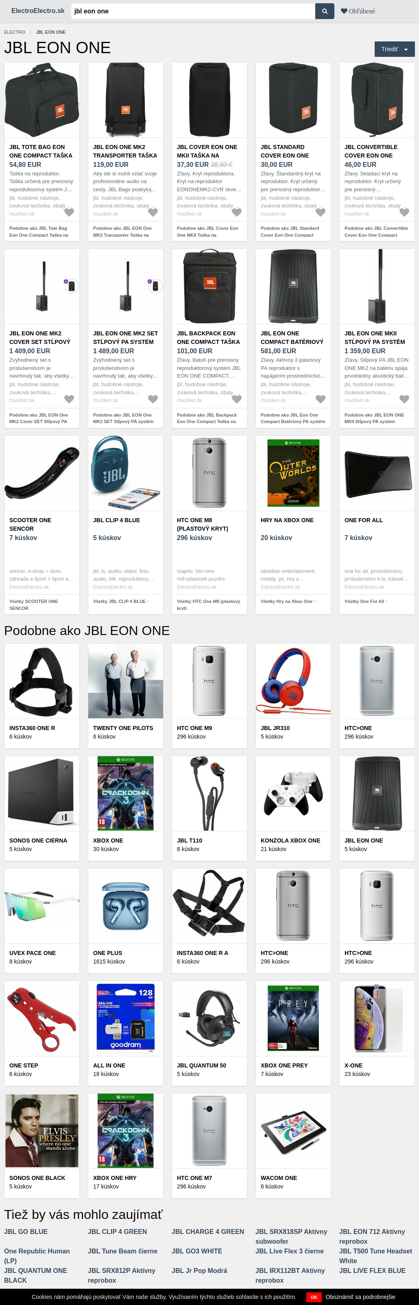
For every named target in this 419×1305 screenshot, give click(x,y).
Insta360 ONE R (32, 728)
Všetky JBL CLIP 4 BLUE (119, 601)
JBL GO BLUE (26, 1231)
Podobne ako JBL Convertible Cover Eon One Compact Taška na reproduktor (376, 235)
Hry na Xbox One (287, 520)
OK (314, 1297)
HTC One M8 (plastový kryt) (202, 524)
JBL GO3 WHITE (197, 1251)
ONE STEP (23, 1065)
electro (14, 32)
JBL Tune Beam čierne (122, 1251)
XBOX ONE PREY (284, 1065)
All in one (109, 1065)
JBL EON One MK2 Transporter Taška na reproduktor (125, 155)
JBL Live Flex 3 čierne (289, 1251)
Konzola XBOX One (291, 840)
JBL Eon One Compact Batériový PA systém (292, 342)
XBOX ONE (108, 840)
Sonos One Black (37, 1178)
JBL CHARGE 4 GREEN (208, 1231)
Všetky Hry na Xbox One (286, 601)
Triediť (390, 49)
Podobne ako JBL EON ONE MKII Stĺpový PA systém (374, 418)
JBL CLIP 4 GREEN (117, 1231)
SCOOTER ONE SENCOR (30, 524)
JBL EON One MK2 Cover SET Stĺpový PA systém (39, 342)
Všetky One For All (364, 601)
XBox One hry (115, 1178)
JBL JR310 (275, 728)
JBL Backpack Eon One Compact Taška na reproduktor (208, 342)
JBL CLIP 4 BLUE (116, 520)
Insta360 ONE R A (202, 953)
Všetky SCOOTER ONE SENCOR (33, 605)
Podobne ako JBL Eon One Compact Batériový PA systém (293, 418)
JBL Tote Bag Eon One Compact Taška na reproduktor (40, 155)
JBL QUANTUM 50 (201, 1065)
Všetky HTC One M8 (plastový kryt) (208, 605)
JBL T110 (189, 840)
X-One (353, 1065)
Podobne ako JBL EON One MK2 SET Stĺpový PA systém (123, 418)
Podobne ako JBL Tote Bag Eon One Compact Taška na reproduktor (38, 235)
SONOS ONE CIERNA (38, 840)
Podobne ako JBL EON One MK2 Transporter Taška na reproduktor (122, 235)
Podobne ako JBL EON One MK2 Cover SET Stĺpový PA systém (38, 422)
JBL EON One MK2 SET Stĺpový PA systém (125, 337)
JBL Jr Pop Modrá (199, 1270)
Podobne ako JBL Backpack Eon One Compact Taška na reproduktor (207, 422)
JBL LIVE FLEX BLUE (372, 1270)
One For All (364, 520)
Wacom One (279, 1178)
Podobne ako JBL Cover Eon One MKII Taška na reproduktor (207, 235)
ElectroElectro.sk (38, 10)
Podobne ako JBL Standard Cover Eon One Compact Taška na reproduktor (290, 235)
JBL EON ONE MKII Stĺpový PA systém (375, 337)
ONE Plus (107, 953)
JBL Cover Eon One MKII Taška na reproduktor (207, 155)
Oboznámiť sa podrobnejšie (360, 1297)
